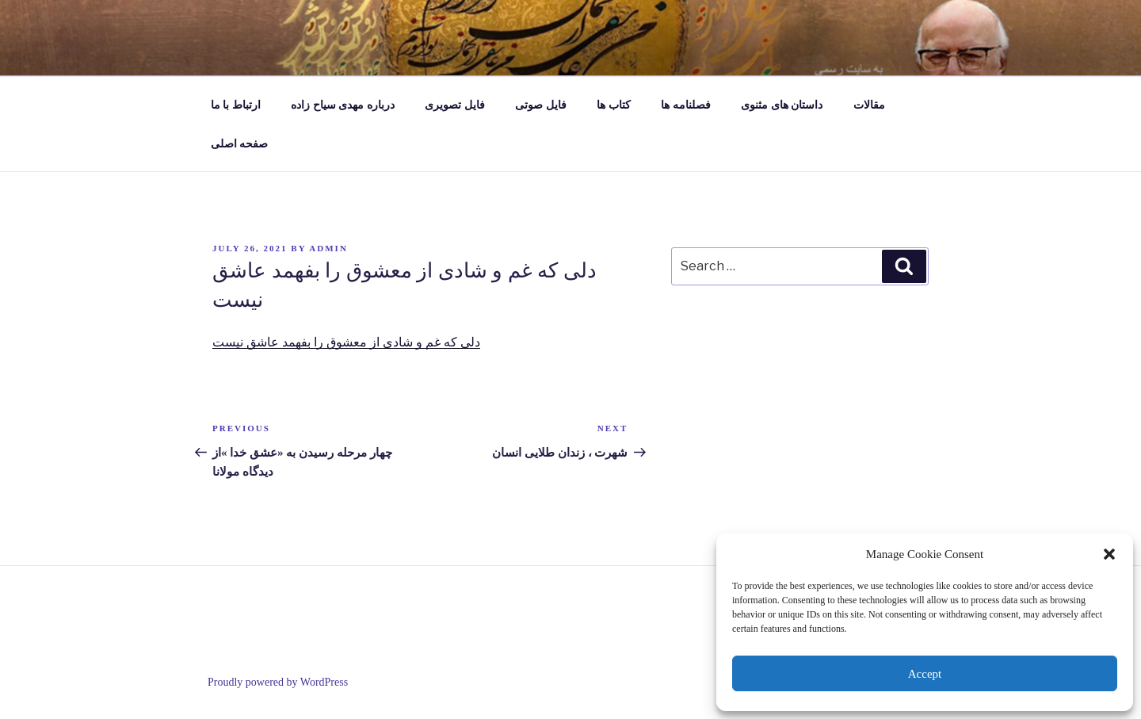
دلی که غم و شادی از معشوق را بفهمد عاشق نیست (346, 342)
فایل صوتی (541, 105)
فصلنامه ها (686, 105)
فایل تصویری (455, 105)
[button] (1109, 554)
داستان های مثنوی (781, 105)
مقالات (869, 105)
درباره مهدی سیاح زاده (343, 105)
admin (328, 248)
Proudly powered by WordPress (278, 682)
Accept (924, 673)
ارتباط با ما (236, 105)
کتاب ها (614, 105)
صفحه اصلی (240, 144)
